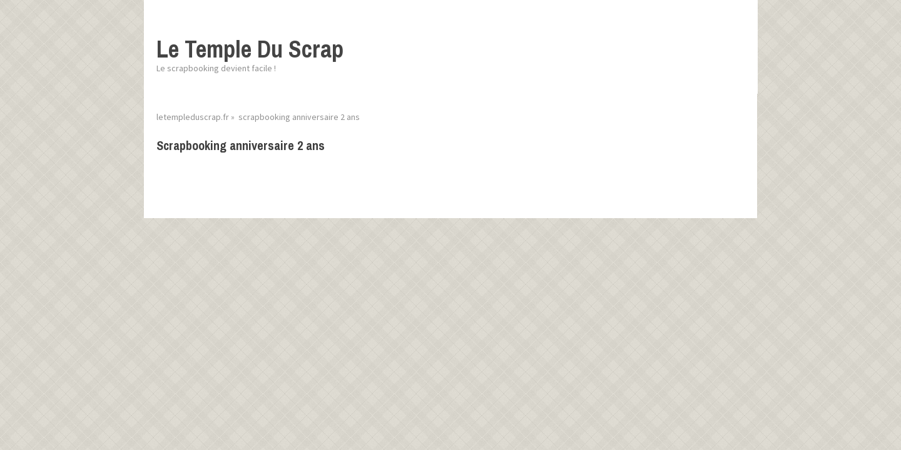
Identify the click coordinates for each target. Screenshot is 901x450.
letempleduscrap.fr (192, 116)
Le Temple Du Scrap (250, 49)
